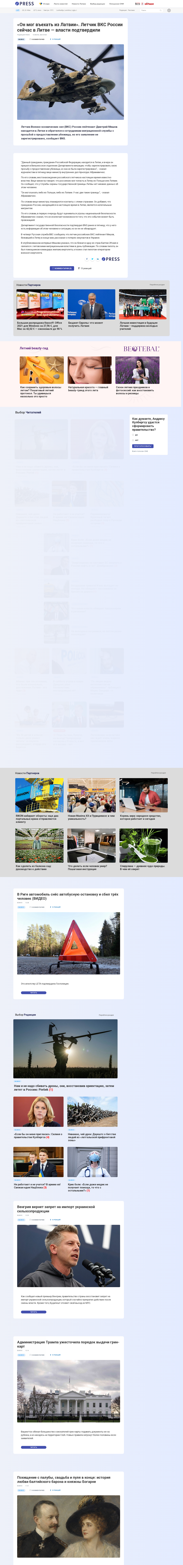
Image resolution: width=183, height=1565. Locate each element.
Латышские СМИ (116, 4)
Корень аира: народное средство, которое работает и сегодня (140, 594)
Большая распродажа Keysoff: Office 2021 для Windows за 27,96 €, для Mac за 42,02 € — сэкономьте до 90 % (39, 298)
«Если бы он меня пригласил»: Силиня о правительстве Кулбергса (38, 798)
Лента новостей (61, 4)
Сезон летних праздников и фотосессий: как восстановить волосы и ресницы (135, 338)
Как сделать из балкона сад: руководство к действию (33, 613)
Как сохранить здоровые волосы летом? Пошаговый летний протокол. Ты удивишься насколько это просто (40, 340)
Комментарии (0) (62, 268)
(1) (51, 779)
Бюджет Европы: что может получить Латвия (85, 297)
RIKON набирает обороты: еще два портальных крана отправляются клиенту (37, 595)
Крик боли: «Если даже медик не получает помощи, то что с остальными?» (88, 822)
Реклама (131, 10)
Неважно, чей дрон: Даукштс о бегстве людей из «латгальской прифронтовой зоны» (92, 799)
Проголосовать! (143, 395)
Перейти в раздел (157, 285)
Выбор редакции (97, 4)
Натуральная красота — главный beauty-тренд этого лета (88, 337)
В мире (44, 4)
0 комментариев (37, 39)
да (136, 383)
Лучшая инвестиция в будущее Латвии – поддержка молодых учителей (139, 298)
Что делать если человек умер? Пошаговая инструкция (87, 613)
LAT (17, 10)
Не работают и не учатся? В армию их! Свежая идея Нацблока (37, 821)
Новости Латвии (79, 4)
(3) (45, 822)
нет (136, 389)
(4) (47, 799)
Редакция (123, 10)
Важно (21, 39)
